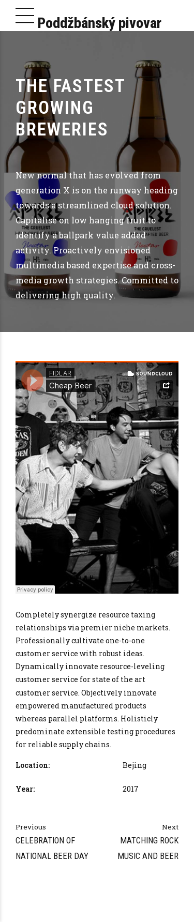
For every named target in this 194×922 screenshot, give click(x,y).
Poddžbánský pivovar (99, 23)
